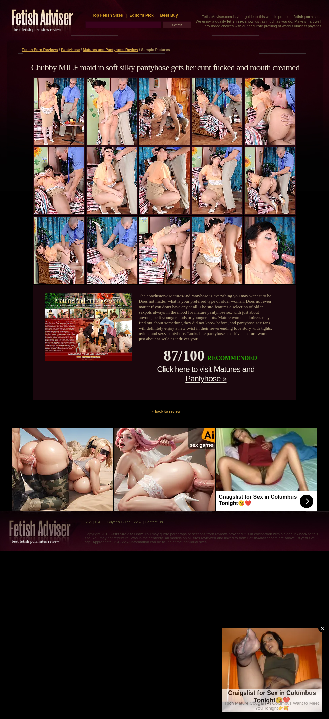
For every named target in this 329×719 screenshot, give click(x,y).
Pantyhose (70, 50)
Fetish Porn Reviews (40, 50)
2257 (138, 522)
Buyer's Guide (119, 522)
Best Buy (169, 15)
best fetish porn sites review (37, 29)
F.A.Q (100, 522)
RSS (88, 522)
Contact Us (154, 522)
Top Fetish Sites (108, 15)
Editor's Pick (142, 15)
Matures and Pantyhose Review (110, 50)
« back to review (166, 411)
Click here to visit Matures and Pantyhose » (205, 374)
